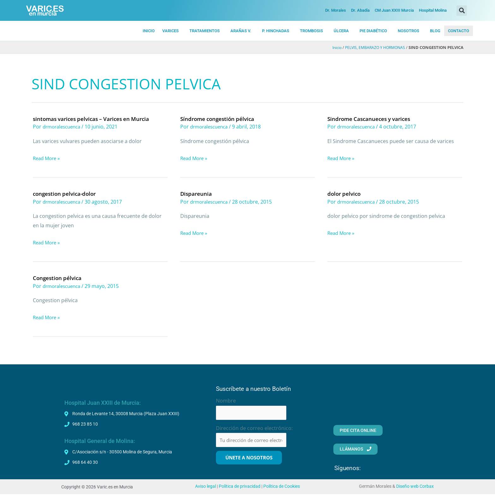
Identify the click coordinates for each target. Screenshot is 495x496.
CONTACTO (458, 30)
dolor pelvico (345, 193)
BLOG (435, 30)
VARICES (170, 30)
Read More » (48, 158)
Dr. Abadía (360, 10)
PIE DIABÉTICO (373, 30)
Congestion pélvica (58, 278)
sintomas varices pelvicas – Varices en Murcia (94, 119)
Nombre (226, 400)
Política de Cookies (281, 488)
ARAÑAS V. (240, 30)
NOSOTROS (408, 30)
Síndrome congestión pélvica (219, 119)
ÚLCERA (341, 30)
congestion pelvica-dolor (66, 193)
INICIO (149, 30)
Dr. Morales (335, 10)
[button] (461, 10)
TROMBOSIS (311, 30)
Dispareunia (196, 193)
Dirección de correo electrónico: (254, 429)
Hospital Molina (433, 10)
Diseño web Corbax (415, 488)
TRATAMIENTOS (204, 30)
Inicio (332, 48)
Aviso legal (205, 488)
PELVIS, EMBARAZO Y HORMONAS (373, 48)
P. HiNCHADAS (275, 30)
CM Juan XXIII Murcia (394, 10)
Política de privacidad (239, 488)
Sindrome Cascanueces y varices (371, 119)
